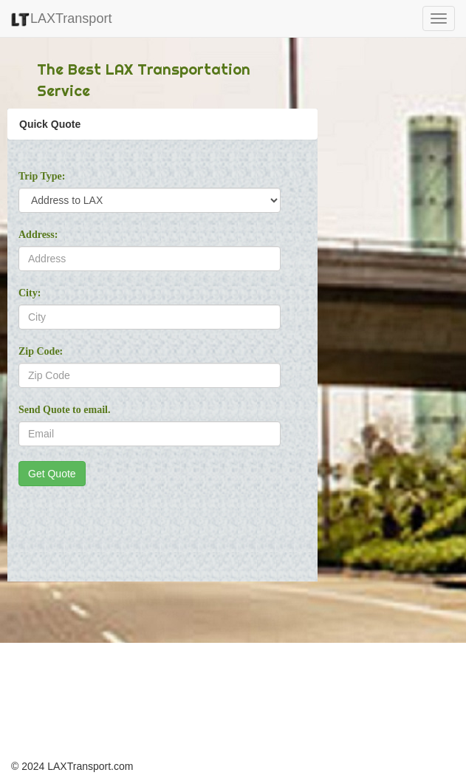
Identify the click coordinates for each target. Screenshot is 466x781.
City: (29, 293)
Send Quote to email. (64, 409)
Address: (38, 234)
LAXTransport (61, 18)
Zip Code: (40, 351)
